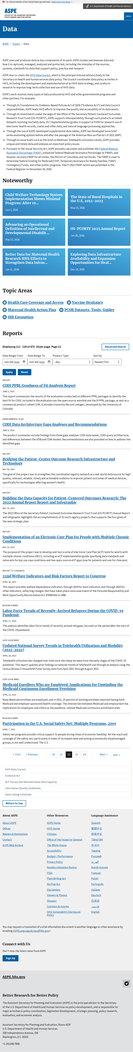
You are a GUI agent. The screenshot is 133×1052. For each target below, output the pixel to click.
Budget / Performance (60, 856)
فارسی (95, 906)
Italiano (95, 890)
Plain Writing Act (56, 878)
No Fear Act (53, 884)
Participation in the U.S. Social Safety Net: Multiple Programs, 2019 (59, 723)
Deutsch (96, 895)
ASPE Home (54, 823)
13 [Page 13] (76, 754)
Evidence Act (12, 775)
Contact (7, 839)
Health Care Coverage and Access (36, 302)
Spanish (95, 823)
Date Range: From (13, 355)
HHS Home (53, 828)
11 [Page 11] (61, 754)
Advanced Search (115, 346)
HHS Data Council (15, 769)
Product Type (61, 355)
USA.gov (52, 834)
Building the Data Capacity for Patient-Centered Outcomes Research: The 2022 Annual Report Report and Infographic (64, 500)
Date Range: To (36, 355)
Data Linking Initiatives (18, 794)
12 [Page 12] (69, 754)
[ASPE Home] (20, 13)
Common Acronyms (58, 906)
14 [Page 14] (84, 754)
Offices (6, 828)
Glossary (52, 901)
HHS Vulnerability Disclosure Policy (63, 913)
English (95, 912)
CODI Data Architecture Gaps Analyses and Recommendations (55, 424)
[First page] (16, 754)
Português (97, 884)
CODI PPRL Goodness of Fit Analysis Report (39, 385)
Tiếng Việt (97, 839)
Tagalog (95, 850)
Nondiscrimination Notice (62, 867)
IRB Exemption (20, 317)
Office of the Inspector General (64, 839)
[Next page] (104, 754)
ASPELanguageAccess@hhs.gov (32, 931)
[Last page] (117, 755)
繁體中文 (96, 828)
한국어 (95, 845)
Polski (94, 878)
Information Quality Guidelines (23, 788)
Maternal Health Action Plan (32, 310)
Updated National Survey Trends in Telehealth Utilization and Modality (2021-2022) (63, 647)
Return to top (14, 803)
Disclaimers (53, 890)
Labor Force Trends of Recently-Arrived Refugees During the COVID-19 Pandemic (63, 613)
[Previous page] (31, 754)
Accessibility (54, 850)
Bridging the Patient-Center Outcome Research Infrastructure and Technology (59, 461)
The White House (57, 845)
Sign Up (10, 958)
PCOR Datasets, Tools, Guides (89, 310)
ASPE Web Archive (13, 845)
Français (96, 873)
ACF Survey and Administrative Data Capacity (31, 782)
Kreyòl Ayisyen (99, 867)
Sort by (97, 355)
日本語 (95, 901)
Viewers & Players (57, 895)
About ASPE (9, 823)
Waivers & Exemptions (15, 834)
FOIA (49, 873)
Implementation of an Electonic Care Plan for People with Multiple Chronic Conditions (66, 539)
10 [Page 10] (53, 754)
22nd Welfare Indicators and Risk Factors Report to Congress (54, 576)
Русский (96, 856)
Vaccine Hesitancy (87, 302)
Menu (128, 16)
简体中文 (96, 834)
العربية (95, 862)
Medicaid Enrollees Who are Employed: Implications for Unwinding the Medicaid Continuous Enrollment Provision (63, 686)
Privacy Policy (55, 862)
